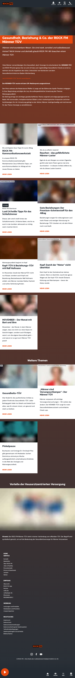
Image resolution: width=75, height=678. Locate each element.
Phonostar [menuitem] (7, 595)
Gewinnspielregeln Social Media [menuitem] (13, 631)
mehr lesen (7, 174)
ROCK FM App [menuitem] (8, 586)
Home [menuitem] (6, 553)
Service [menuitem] (7, 556)
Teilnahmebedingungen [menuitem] (11, 629)
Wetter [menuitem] (6, 575)
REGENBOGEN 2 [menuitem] (8, 597)
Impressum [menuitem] (7, 620)
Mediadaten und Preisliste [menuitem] (12, 609)
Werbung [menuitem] (7, 603)
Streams (55, 674)
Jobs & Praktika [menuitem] (8, 566)
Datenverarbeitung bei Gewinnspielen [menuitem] (15, 627)
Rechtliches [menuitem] (8, 617)
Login (71, 674)
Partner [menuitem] (6, 588)
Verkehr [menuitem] (6, 572)
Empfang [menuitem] (7, 580)
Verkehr (53, 3)
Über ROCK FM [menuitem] (8, 563)
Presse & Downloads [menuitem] (10, 570)
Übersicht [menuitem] (6, 584)
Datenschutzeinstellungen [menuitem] (12, 625)
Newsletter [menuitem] (7, 561)
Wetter (59, 3)
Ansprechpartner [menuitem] (9, 611)
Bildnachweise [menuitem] (8, 634)
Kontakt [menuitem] (6, 559)
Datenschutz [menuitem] (7, 622)
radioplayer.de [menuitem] (8, 593)
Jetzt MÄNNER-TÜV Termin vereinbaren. (16, 78)
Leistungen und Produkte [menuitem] (11, 606)
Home (47, 674)
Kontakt (70, 3)
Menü (63, 674)
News (64, 3)
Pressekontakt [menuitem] (8, 568)
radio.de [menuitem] (6, 591)
